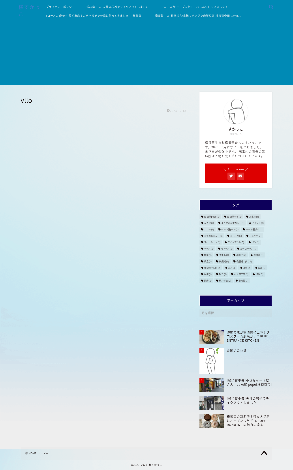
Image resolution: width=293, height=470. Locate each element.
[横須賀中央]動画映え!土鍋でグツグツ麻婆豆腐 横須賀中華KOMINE (197, 15)
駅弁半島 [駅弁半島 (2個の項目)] (225, 280)
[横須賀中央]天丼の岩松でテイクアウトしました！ (119, 7)
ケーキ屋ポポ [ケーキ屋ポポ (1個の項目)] (254, 229)
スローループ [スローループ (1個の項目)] (212, 242)
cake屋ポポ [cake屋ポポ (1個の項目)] (234, 216)
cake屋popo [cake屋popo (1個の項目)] (212, 216)
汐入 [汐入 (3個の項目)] (231, 267)
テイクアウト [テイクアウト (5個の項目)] (236, 242)
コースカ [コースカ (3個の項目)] (236, 235)
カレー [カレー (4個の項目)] (209, 229)
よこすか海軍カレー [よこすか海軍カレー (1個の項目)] (232, 223)
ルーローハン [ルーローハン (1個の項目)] (248, 248)
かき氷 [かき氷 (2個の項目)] (209, 223)
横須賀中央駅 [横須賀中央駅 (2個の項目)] (212, 267)
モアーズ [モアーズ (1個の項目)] (227, 248)
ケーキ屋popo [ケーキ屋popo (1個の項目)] (230, 229)
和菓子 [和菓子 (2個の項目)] (241, 255)
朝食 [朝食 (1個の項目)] (208, 261)
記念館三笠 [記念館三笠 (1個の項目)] (241, 274)
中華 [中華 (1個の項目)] (208, 255)
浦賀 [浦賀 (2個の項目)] (246, 267)
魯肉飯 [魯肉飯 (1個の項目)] (243, 280)
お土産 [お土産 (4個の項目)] (254, 216)
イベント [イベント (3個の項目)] (258, 223)
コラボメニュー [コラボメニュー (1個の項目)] (213, 235)
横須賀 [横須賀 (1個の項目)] (224, 261)
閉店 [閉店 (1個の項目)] (208, 280)
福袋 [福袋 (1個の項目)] (208, 274)
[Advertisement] (146, 54)
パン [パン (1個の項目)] (255, 242)
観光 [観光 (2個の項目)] (223, 274)
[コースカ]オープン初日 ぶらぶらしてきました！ (195, 7)
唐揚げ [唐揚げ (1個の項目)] (258, 255)
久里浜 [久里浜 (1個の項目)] (224, 255)
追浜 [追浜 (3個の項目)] (259, 274)
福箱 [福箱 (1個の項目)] (261, 267)
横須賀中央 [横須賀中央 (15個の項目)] (244, 261)
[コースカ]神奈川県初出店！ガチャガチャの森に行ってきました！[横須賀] (94, 15)
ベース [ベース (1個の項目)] (209, 248)
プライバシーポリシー (60, 7)
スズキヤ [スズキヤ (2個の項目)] (255, 235)
